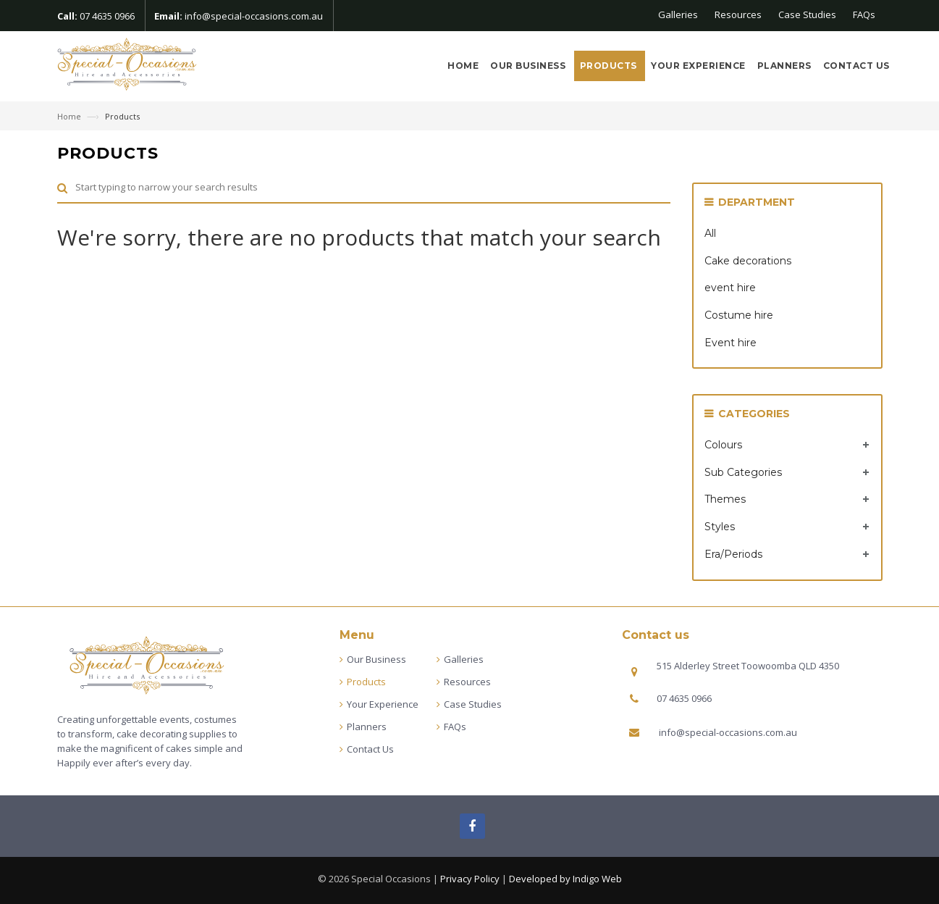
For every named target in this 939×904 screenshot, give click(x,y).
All (710, 233)
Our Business (529, 65)
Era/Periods (733, 554)
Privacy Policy (470, 878)
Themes (725, 499)
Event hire (730, 342)
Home (463, 65)
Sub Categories (743, 472)
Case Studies (807, 14)
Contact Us (856, 65)
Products (610, 65)
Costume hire (738, 315)
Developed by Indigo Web (565, 878)
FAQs (864, 14)
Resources (738, 14)
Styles (719, 526)
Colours (723, 444)
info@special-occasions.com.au (254, 15)
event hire (730, 287)
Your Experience (698, 65)
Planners (784, 65)
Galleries (678, 14)
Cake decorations (747, 260)
